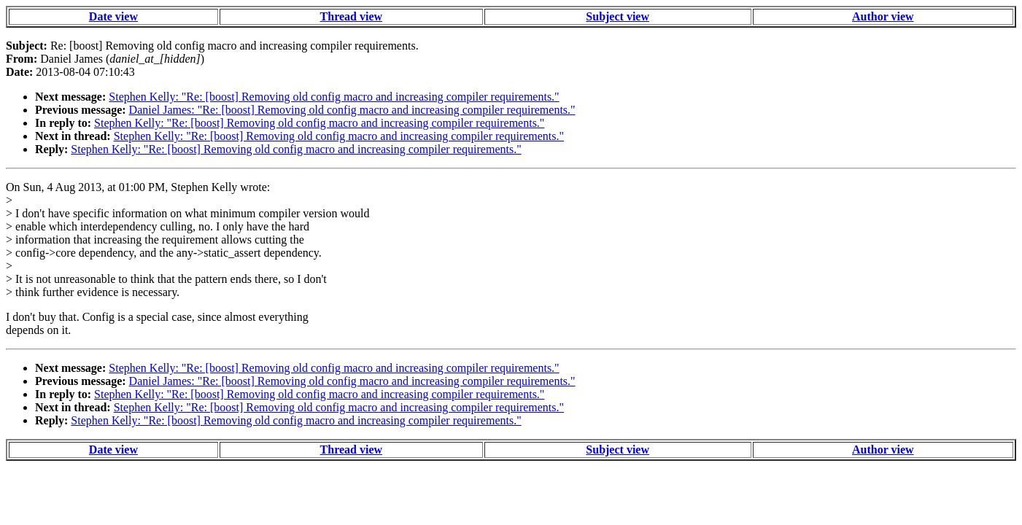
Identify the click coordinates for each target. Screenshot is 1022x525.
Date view (113, 16)
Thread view (351, 16)
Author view (883, 16)
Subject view (617, 16)
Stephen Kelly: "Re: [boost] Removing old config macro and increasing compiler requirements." (334, 96)
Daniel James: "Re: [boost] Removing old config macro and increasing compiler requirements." (352, 110)
